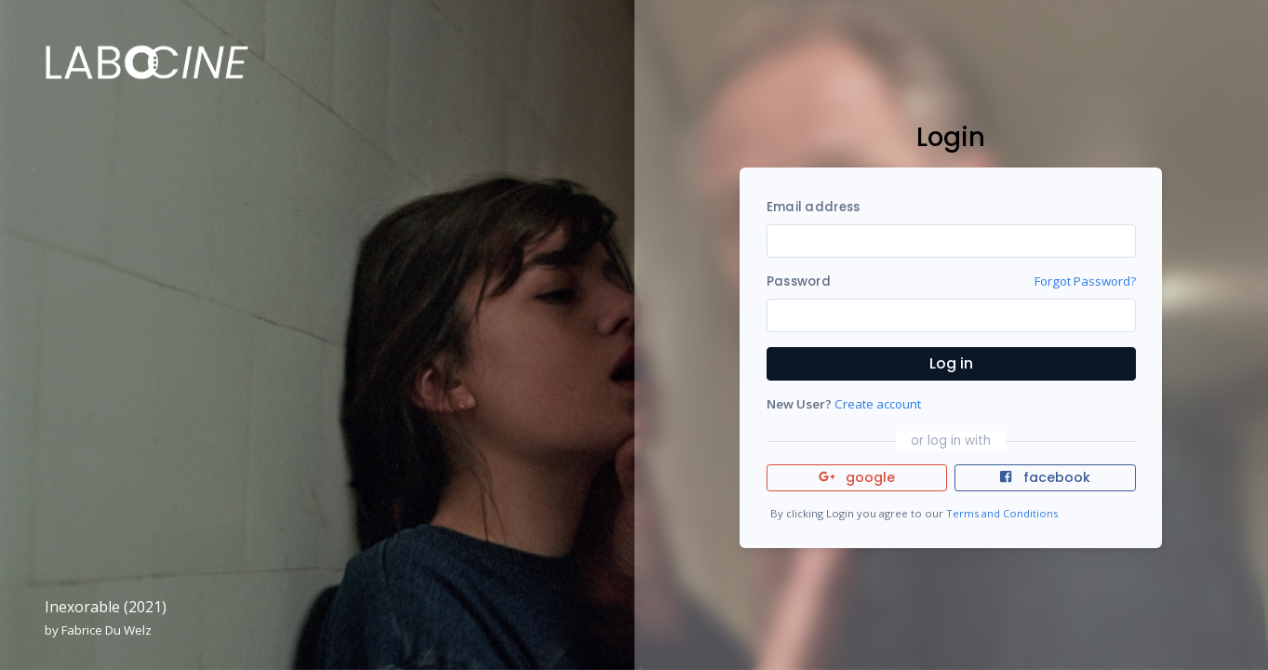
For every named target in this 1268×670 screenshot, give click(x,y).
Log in (951, 363)
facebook (1044, 477)
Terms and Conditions (1002, 513)
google (857, 477)
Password (799, 281)
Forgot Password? (1085, 281)
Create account (877, 403)
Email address (813, 207)
